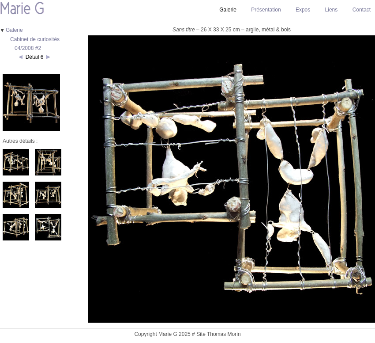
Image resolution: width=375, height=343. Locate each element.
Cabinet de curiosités (35, 39)
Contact (361, 10)
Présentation (266, 10)
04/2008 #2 (28, 48)
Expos (303, 10)
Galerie (14, 30)
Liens (331, 10)
